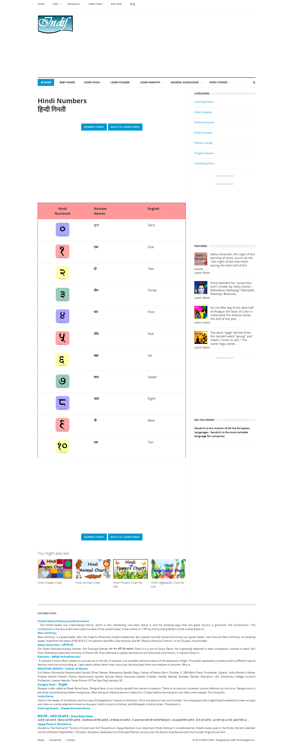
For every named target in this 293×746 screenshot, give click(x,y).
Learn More (202, 273)
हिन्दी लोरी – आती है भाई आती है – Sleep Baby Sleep (65, 716)
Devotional (73, 4)
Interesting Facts (204, 163)
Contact (70, 740)
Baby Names (67, 82)
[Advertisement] (157, 42)
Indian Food (95, 4)
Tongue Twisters (204, 153)
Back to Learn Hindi (125, 126)
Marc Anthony (47, 633)
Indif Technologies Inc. (242, 740)
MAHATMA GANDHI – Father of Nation (63, 668)
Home (41, 4)
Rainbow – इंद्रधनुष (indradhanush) (59, 656)
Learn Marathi (150, 82)
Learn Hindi (92, 82)
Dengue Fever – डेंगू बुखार (52, 684)
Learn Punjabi (120, 82)
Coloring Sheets (203, 102)
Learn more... (203, 322)
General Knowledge (185, 82)
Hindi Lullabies (203, 112)
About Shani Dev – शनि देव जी (55, 645)
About (41, 740)
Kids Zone (116, 4)
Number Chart (94, 126)
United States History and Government (63, 621)
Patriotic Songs (203, 143)
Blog (132, 4)
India (55, 4)
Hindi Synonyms (204, 122)
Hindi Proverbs (203, 132)
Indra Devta (45, 696)
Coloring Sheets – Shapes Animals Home (64, 708)
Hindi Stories (218, 82)
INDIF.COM (207, 740)
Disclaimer (55, 740)
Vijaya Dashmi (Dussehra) (54, 724)
